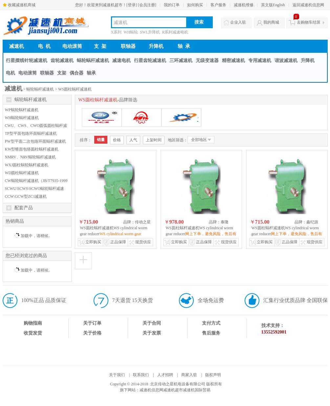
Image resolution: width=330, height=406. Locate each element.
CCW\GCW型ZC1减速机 (26, 196)
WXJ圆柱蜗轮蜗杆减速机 (27, 165)
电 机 (44, 46)
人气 (133, 140)
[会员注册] (147, 5)
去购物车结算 (308, 22)
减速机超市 (173, 390)
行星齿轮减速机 (150, 60)
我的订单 (172, 5)
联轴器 (128, 46)
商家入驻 (189, 375)
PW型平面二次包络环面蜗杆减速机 (35, 141)
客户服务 (218, 5)
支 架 (100, 46)
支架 (61, 73)
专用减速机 (259, 60)
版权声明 (213, 375)
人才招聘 (165, 375)
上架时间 (154, 140)
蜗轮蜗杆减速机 (93, 60)
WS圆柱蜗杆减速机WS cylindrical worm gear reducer (113, 234)
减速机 (16, 46)
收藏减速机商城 (21, 5)
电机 (10, 73)
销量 (101, 139)
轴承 (91, 73)
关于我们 (117, 375)
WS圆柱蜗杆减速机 (75, 89)
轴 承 (184, 46)
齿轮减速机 (62, 60)
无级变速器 (207, 60)
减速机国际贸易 (196, 390)
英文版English (273, 5)
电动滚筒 (72, 46)
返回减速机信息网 (308, 5)
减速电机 (121, 60)
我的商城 (271, 22)
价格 (117, 140)
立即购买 (93, 242)
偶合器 (76, 73)
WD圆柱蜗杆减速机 (22, 173)
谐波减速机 (286, 60)
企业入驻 (238, 22)
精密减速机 (233, 60)
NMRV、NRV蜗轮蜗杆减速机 (30, 157)
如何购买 (195, 5)
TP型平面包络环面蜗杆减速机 (31, 133)
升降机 (156, 46)
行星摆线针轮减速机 (26, 60)
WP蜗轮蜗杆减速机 (21, 110)
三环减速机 (180, 60)
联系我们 (141, 375)
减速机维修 (243, 5)
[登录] (131, 5)
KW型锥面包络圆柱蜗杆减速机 (32, 149)
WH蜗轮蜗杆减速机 (22, 117)
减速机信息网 (151, 390)
